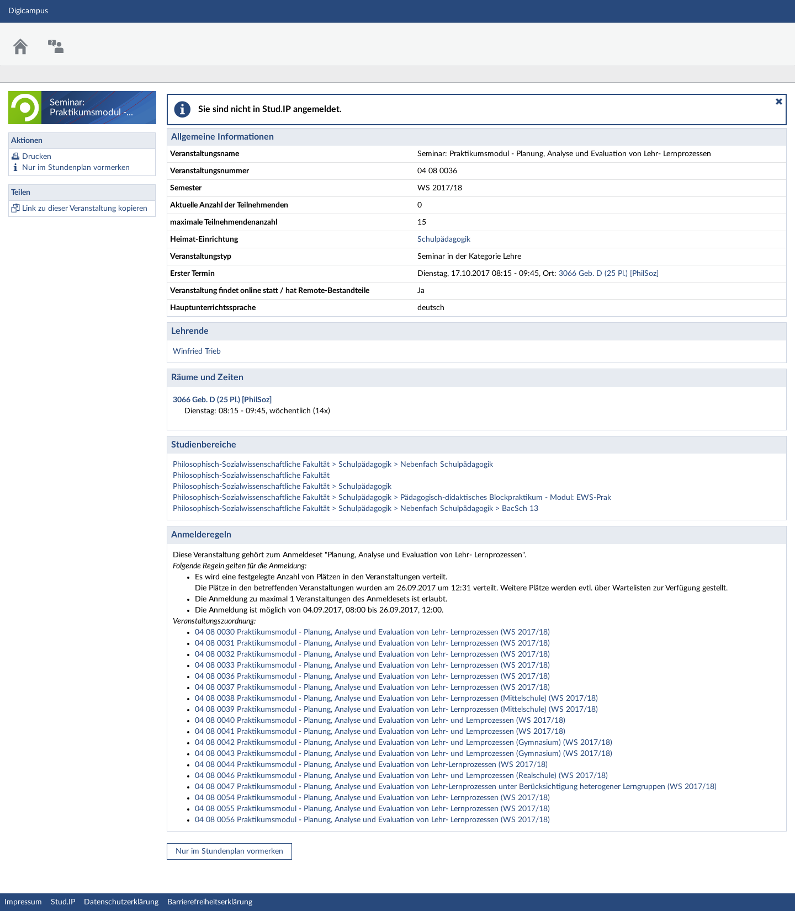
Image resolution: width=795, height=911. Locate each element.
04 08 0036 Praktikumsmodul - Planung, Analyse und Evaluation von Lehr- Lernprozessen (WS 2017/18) (372, 676)
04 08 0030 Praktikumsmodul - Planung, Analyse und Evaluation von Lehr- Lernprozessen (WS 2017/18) (372, 632)
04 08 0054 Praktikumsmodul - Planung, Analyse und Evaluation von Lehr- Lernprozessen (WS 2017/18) (372, 798)
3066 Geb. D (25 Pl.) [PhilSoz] (609, 274)
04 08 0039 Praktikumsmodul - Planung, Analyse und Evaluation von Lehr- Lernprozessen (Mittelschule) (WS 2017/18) (396, 709)
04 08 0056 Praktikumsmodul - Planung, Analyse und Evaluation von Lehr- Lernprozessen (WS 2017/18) (372, 820)
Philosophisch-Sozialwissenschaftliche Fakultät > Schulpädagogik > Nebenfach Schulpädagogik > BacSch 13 (355, 509)
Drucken (36, 157)
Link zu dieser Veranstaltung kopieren (84, 208)
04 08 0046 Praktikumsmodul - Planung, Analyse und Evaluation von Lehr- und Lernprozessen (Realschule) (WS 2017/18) (401, 776)
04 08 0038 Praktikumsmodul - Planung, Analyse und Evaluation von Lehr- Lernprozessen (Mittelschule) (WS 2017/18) (396, 698)
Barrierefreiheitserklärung (209, 902)
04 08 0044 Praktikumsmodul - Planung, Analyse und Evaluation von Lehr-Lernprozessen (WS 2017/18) (371, 765)
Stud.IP (63, 902)
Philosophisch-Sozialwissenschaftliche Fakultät (251, 476)
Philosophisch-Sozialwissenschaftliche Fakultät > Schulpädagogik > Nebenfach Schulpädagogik (333, 464)
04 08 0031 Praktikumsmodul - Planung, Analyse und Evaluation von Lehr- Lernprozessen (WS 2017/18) (372, 643)
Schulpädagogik (443, 239)
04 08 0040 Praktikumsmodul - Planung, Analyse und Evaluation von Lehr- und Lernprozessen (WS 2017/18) (380, 720)
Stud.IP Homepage (752, 37)
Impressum (23, 902)
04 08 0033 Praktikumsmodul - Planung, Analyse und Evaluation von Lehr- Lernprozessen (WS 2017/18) (372, 665)
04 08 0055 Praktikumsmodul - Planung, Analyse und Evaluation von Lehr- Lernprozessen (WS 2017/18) (372, 809)
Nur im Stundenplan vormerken (76, 168)
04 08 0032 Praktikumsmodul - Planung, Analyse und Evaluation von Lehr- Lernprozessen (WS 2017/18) (372, 654)
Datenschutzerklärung (121, 902)
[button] (779, 101)
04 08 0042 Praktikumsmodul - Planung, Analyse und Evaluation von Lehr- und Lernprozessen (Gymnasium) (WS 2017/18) (403, 743)
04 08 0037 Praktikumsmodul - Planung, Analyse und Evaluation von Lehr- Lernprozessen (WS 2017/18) (372, 687)
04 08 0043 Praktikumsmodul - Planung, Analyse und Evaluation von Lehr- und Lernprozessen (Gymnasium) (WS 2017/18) (403, 754)
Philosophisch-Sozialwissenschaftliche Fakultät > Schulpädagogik (282, 487)
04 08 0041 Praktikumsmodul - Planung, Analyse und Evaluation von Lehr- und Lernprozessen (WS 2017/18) (380, 732)
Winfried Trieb (197, 351)
